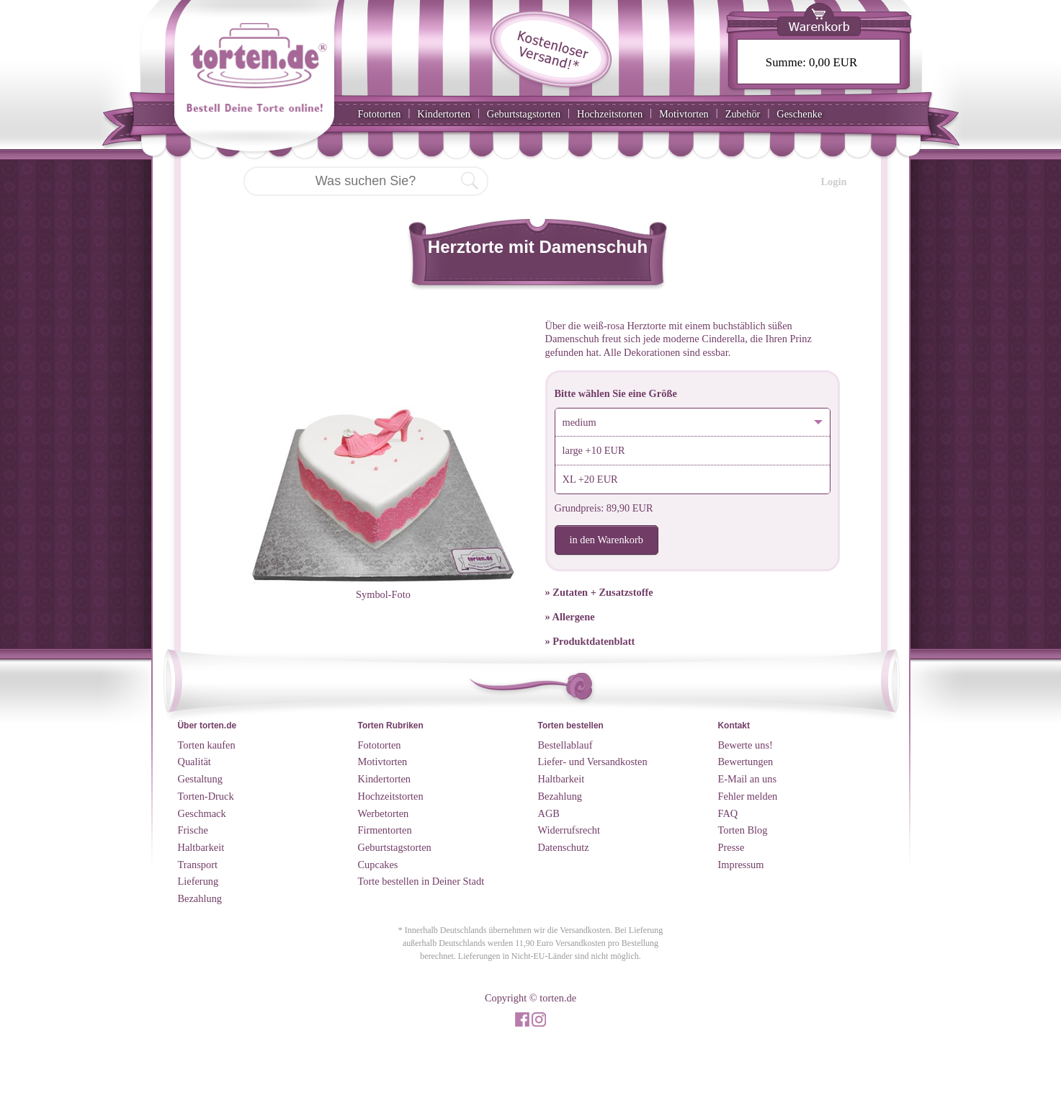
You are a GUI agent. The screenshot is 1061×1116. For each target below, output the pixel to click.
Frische (193, 830)
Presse (731, 847)
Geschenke (799, 114)
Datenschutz (563, 847)
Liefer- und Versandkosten (593, 761)
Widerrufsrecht (569, 830)
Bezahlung (200, 898)
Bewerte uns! (745, 745)
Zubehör (743, 114)
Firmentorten (385, 830)
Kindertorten (443, 114)
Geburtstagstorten (523, 114)
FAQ (728, 813)
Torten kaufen (207, 745)
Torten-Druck (206, 796)
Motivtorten (684, 114)
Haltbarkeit (201, 847)
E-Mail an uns (747, 779)
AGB (549, 813)
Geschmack (202, 813)
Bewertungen (746, 761)
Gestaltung (200, 779)
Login (834, 181)
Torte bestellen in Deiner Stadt (421, 881)
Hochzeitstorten (610, 114)
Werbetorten (383, 813)
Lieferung (198, 881)
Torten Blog (743, 830)
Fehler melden (748, 796)
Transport (198, 864)
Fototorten (379, 114)
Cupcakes (378, 864)
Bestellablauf (565, 745)
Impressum (741, 864)
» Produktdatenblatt (590, 641)
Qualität (194, 761)
